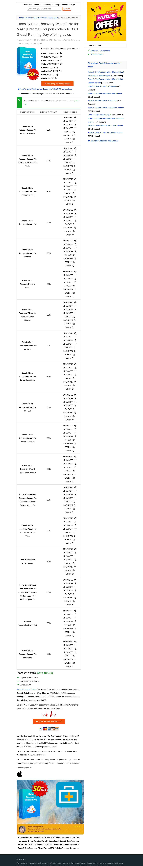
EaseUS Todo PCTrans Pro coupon (102, 86)
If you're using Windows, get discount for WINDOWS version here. (44, 89)
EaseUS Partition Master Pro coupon (102, 101)
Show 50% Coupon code (100, 51)
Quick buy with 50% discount (57, 84)
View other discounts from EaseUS (103, 141)
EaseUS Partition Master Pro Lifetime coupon (106, 108)
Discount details (96, 54)
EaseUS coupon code (34, 43)
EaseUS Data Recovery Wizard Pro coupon (105, 93)
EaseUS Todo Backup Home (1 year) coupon (105, 125)
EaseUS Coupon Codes (26, 689)
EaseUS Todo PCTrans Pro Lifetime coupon (105, 133)
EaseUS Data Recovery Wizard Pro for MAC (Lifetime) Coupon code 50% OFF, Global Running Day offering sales (48, 29)
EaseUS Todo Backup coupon (99, 115)
